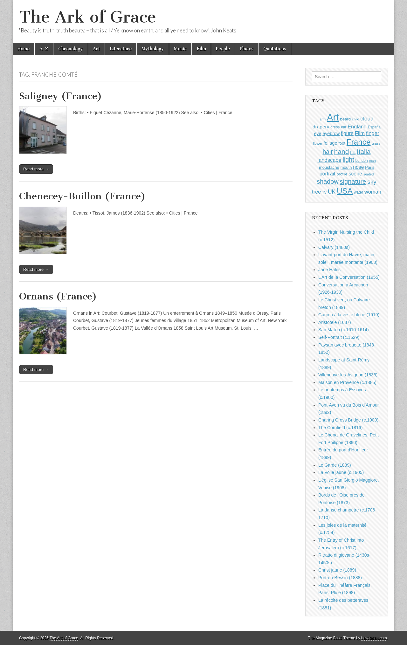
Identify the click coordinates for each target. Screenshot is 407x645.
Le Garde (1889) (334, 465)
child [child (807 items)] (355, 119)
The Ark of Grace (87, 17)
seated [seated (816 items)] (368, 174)
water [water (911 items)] (358, 192)
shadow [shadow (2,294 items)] (328, 181)
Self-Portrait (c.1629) (338, 337)
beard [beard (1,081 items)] (345, 119)
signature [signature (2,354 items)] (353, 181)
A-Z (43, 48)
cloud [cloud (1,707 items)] (366, 118)
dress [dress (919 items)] (335, 127)
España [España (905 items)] (374, 127)
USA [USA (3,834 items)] (345, 191)
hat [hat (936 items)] (352, 152)
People (223, 48)
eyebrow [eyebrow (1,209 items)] (331, 133)
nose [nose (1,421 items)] (358, 167)
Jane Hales (329, 269)
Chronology (70, 48)
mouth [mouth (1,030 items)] (346, 167)
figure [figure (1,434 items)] (347, 133)
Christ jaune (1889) (337, 570)
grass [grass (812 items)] (376, 143)
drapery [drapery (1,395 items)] (321, 126)
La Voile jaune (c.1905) (341, 472)
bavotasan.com (374, 638)
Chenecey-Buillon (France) (82, 196)
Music (180, 48)
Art (96, 48)
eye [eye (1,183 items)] (317, 133)
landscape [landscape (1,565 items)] (329, 160)
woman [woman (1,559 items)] (372, 192)
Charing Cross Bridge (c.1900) (348, 419)
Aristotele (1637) (334, 322)
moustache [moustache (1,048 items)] (329, 167)
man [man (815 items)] (372, 160)
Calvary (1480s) (334, 247)
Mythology (152, 48)
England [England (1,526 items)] (357, 126)
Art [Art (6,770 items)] (333, 117)
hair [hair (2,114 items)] (328, 151)
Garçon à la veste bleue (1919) (348, 314)
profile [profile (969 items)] (342, 174)
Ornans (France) (58, 296)
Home (23, 48)
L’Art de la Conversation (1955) (349, 277)
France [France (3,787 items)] (359, 142)
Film (201, 48)
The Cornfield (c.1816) (340, 427)
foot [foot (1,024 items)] (342, 143)
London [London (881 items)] (361, 160)
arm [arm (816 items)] (323, 119)
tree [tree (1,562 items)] (316, 192)
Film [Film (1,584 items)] (360, 133)
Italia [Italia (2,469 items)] (363, 151)
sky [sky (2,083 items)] (371, 181)
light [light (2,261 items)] (348, 159)
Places (246, 48)
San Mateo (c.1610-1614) (343, 329)
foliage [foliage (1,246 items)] (330, 143)
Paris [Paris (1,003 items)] (369, 167)
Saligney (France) (60, 96)
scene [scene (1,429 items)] (355, 173)
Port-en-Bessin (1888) (340, 577)
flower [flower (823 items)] (317, 143)
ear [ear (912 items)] (343, 127)
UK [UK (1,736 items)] (331, 192)
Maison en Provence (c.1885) (347, 382)
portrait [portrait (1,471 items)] (327, 173)
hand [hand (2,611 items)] (341, 151)
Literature (121, 48)
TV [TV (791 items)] (324, 192)
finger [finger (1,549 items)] (372, 133)
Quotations (274, 48)
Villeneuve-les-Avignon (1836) (347, 374)
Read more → (36, 169)
